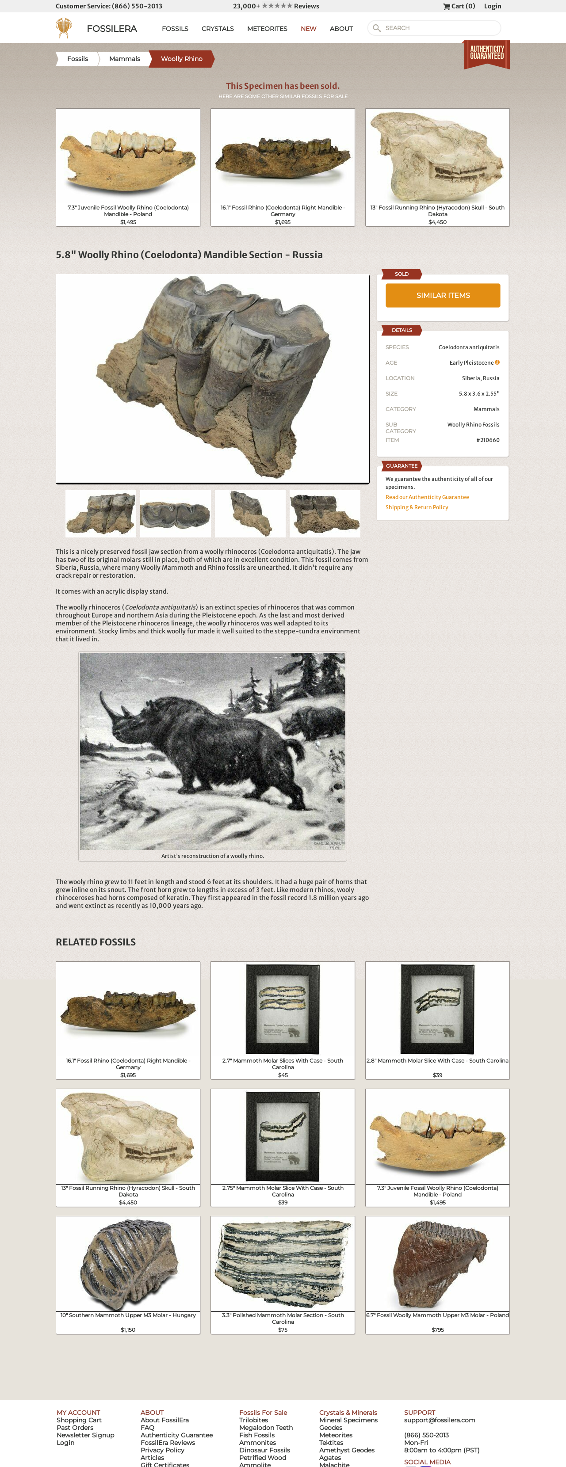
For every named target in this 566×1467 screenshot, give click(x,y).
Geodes (330, 1428)
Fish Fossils (257, 1435)
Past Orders (75, 1428)
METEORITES (267, 29)
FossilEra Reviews (168, 1443)
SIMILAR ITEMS (443, 295)
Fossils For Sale (263, 1413)
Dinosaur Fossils (264, 1450)
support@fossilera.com (439, 1420)
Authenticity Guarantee (177, 1435)
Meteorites (335, 1435)
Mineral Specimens (348, 1420)
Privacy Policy (162, 1450)
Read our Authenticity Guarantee (427, 497)
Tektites (331, 1443)
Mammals (487, 409)
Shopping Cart (79, 1420)
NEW (309, 29)
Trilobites (253, 1420)
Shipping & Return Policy (417, 507)
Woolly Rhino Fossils (473, 424)
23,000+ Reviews (276, 6)
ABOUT (341, 29)
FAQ (147, 1428)
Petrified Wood (262, 1458)
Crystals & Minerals (348, 1413)
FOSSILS (175, 29)
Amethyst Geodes (347, 1450)
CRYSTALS (218, 29)
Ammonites (257, 1443)
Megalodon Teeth (266, 1428)
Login (492, 6)
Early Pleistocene (475, 362)
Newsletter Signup (85, 1435)
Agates (330, 1458)
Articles (152, 1458)
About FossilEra (165, 1420)
